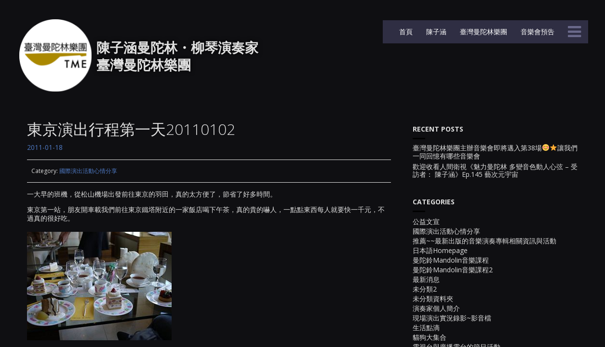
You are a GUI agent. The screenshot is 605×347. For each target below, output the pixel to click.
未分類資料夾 (433, 298)
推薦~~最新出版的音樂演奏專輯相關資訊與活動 (484, 240)
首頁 (405, 31)
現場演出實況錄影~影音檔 (452, 317)
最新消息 (426, 279)
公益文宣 (426, 221)
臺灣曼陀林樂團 (482, 31)
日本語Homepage (440, 250)
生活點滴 (426, 327)
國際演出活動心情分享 (88, 171)
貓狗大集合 (429, 337)
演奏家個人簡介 (436, 308)
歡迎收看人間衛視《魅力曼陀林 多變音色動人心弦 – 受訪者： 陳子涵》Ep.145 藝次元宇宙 (495, 171)
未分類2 (425, 289)
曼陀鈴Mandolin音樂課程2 (453, 269)
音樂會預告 (536, 31)
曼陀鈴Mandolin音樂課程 (451, 260)
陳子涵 (435, 31)
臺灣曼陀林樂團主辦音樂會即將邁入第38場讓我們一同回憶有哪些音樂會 (495, 152)
